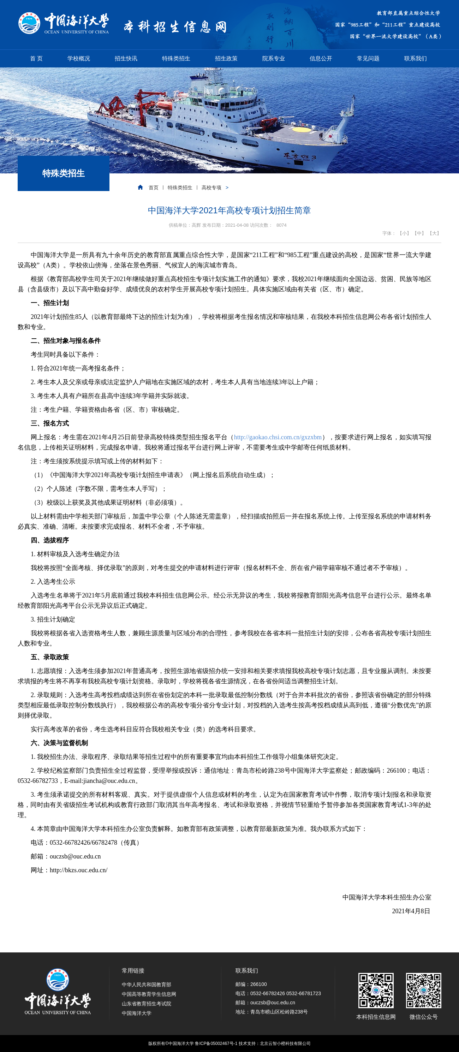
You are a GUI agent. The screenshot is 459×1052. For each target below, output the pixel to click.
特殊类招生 (176, 58)
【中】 (419, 233)
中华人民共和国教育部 (146, 984)
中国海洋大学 (136, 1013)
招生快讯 (126, 58)
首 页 (36, 58)
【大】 (434, 233)
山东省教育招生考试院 (146, 1003)
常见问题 (368, 58)
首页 (154, 187)
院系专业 (273, 58)
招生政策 (226, 58)
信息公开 (321, 58)
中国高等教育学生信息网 (149, 994)
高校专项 (211, 187)
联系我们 (415, 58)
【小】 (404, 233)
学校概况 (78, 58)
